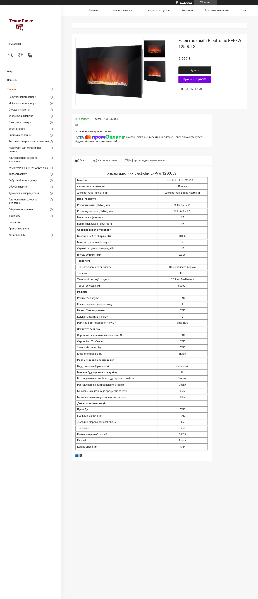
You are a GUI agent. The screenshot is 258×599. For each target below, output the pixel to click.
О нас (244, 10)
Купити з (194, 79)
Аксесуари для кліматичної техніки (25, 149)
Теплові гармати (18, 173)
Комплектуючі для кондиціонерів (28, 167)
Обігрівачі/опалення (21, 209)
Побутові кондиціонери (22, 96)
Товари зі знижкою (122, 10)
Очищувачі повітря (20, 122)
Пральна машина (19, 228)
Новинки (12, 80)
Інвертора (14, 215)
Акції (10, 71)
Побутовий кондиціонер (23, 180)
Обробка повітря (18, 186)
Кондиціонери (17, 234)
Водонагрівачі (17, 128)
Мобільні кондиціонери (22, 103)
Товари (11, 89)
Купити (195, 70)
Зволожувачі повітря (21, 115)
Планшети (15, 222)
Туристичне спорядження (24, 193)
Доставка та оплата (217, 10)
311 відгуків (186, 2)
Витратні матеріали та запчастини (29, 141)
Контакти (187, 10)
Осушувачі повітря (19, 109)
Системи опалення (20, 135)
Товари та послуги (156, 10)
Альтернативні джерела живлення (23, 159)
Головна (94, 10)
